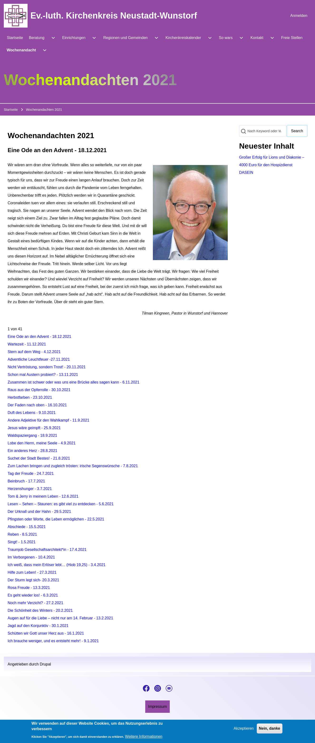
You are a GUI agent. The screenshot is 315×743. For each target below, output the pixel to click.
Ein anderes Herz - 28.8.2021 (32, 451)
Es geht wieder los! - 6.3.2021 (33, 595)
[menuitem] (298, 16)
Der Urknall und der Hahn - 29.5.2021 (39, 512)
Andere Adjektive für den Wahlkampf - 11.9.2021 (48, 420)
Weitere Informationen (143, 737)
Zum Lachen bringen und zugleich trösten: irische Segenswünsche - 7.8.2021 (73, 466)
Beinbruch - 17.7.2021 (26, 481)
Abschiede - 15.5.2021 (27, 527)
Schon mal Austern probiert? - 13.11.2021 (43, 375)
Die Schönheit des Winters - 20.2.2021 (40, 610)
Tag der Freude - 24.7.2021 (31, 473)
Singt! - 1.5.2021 (21, 542)
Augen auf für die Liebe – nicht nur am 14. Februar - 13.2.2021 (60, 618)
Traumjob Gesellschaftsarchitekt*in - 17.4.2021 (47, 550)
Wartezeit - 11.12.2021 (27, 344)
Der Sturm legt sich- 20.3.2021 (33, 580)
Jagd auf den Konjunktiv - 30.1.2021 (38, 626)
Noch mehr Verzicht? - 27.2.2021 (35, 603)
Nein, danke (269, 729)
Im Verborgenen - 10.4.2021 (31, 557)
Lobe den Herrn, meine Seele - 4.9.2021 (42, 443)
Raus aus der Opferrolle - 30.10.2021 (39, 390)
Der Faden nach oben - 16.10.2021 (37, 405)
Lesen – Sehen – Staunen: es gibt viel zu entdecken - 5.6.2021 (61, 504)
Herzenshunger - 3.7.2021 (30, 489)
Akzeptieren (244, 729)
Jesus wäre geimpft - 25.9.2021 (34, 428)
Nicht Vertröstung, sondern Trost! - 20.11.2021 (47, 367)
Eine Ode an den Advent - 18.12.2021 (39, 337)
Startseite (11, 110)
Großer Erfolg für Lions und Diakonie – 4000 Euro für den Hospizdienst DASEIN (271, 165)
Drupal (45, 664)
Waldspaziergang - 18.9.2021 (32, 435)
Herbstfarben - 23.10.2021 (30, 397)
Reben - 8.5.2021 (22, 534)
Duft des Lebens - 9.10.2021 (32, 413)
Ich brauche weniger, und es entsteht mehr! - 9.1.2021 (53, 641)
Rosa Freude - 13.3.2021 (29, 588)
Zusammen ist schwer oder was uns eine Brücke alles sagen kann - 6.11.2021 (73, 382)
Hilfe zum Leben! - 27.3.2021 (32, 572)
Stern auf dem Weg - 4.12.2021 (34, 352)
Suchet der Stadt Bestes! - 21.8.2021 (39, 458)
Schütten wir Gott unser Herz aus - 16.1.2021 (46, 633)
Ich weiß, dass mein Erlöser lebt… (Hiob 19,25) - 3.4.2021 (57, 565)
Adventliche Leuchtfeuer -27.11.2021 (39, 359)
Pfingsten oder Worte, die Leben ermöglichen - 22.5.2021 (56, 519)
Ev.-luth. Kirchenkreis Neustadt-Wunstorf (113, 15)
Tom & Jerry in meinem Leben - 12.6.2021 (43, 496)
